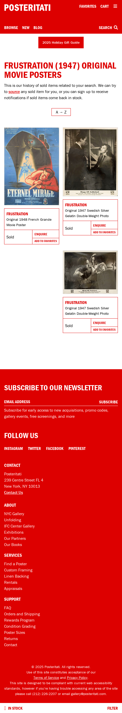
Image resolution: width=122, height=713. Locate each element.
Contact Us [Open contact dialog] (13, 492)
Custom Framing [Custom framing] (18, 569)
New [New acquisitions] (25, 27)
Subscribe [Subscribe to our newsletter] (108, 401)
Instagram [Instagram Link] (13, 448)
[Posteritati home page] (27, 7)
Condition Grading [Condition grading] (20, 626)
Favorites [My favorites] (87, 6)
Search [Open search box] (108, 27)
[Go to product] (31, 166)
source (14, 91)
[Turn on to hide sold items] (5, 708)
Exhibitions (13, 532)
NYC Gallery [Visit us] (14, 513)
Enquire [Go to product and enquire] (40, 234)
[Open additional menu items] (115, 6)
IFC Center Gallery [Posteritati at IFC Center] (19, 526)
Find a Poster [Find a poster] (15, 563)
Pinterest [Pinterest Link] (76, 448)
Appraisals (13, 588)
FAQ (7, 607)
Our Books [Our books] (13, 544)
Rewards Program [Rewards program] (19, 620)
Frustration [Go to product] (17, 213)
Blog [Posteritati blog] (37, 27)
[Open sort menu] (61, 112)
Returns (11, 638)
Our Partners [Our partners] (15, 538)
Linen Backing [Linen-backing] (16, 576)
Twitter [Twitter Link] (34, 448)
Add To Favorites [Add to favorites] (45, 241)
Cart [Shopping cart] (104, 6)
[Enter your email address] (61, 401)
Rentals (10, 582)
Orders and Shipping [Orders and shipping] (22, 613)
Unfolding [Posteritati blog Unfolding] (12, 519)
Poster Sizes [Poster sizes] (14, 632)
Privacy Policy (77, 677)
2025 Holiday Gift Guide (61, 42)
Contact (10, 644)
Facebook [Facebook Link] (54, 448)
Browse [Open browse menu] (11, 27)
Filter (112, 708)
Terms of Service (46, 677)
